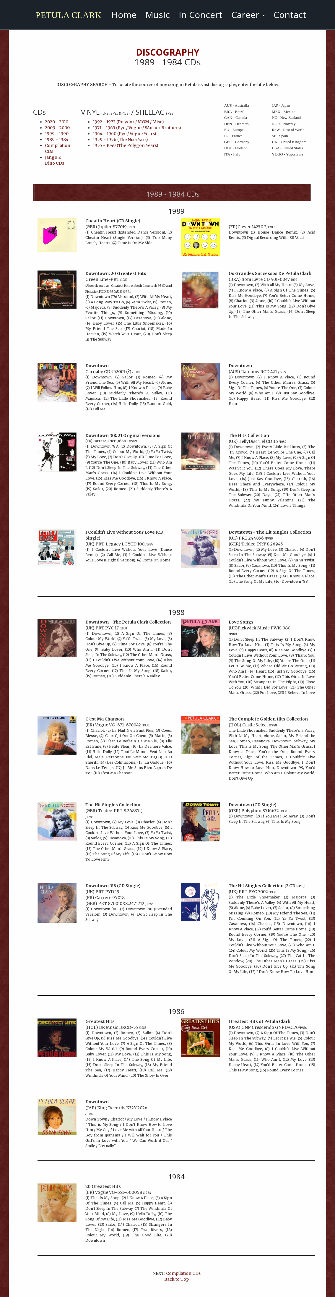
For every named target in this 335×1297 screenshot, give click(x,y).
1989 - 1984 (57, 139)
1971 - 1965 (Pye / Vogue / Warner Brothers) (137, 127)
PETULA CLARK (67, 15)
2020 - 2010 (56, 121)
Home (123, 15)
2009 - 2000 (57, 127)
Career (248, 15)
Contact (290, 15)
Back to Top (176, 1279)
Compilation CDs (183, 1273)
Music (157, 15)
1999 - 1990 (57, 133)
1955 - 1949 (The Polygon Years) (125, 145)
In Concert (200, 15)
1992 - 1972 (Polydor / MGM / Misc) (128, 121)
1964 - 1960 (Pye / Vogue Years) (124, 133)
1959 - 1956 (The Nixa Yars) (120, 139)
